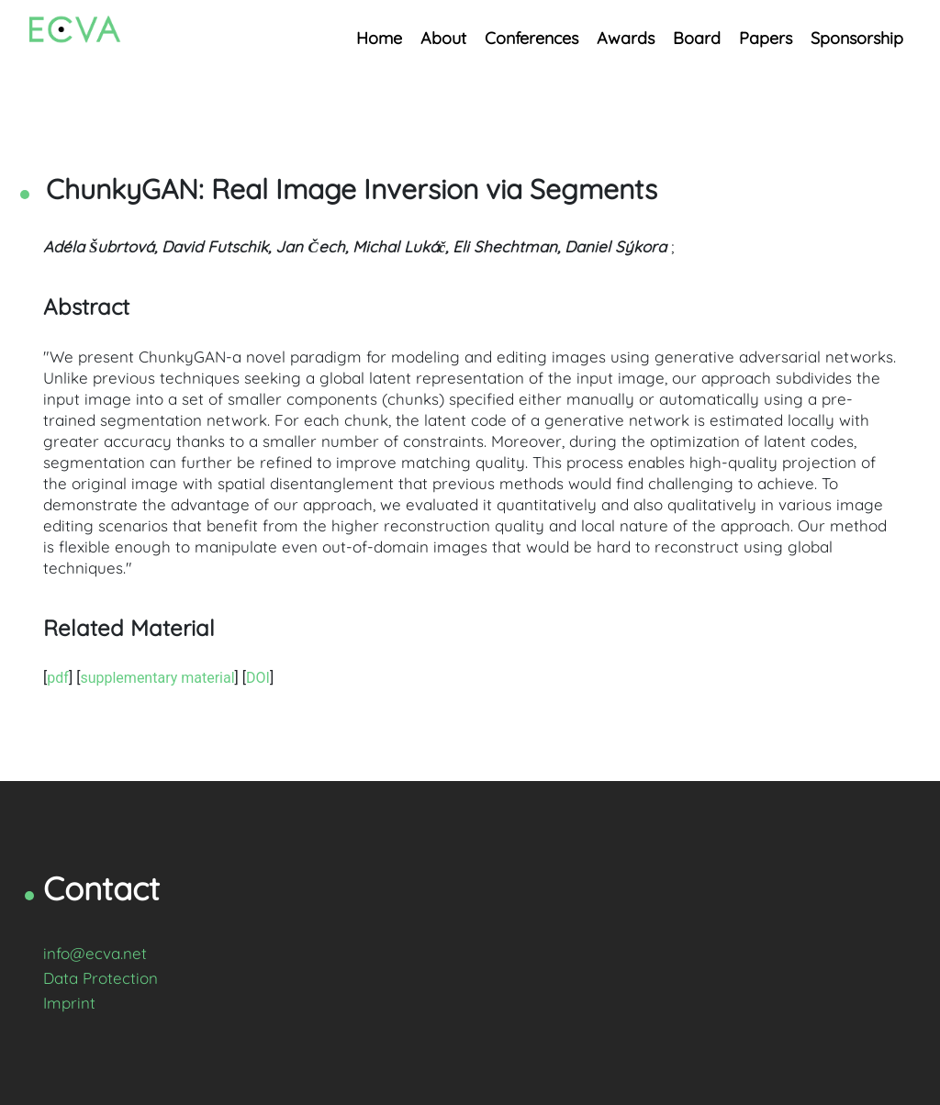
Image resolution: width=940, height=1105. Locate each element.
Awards (626, 38)
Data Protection (100, 978)
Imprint (69, 1002)
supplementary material (157, 677)
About (443, 38)
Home (379, 38)
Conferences (531, 38)
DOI (258, 677)
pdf (58, 677)
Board (697, 38)
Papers (765, 38)
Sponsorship (857, 38)
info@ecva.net (95, 953)
